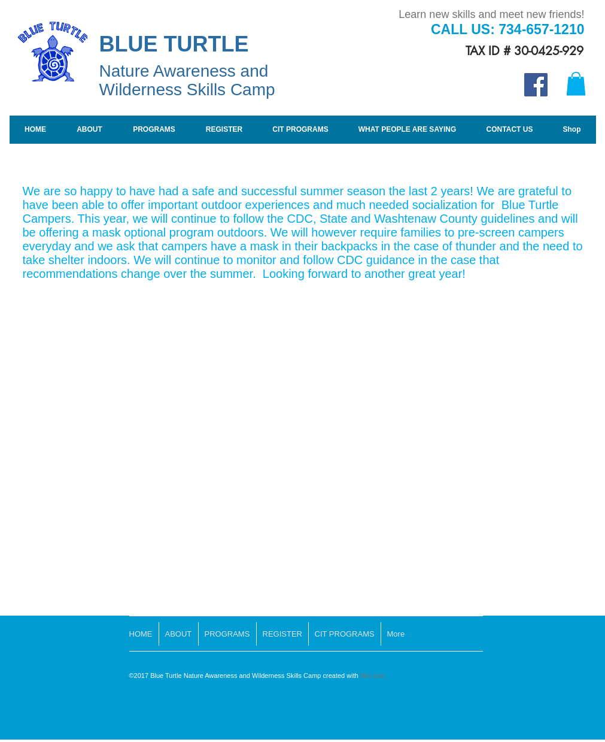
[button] (576, 83)
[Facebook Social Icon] (536, 84)
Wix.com (372, 675)
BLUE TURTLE (177, 44)
